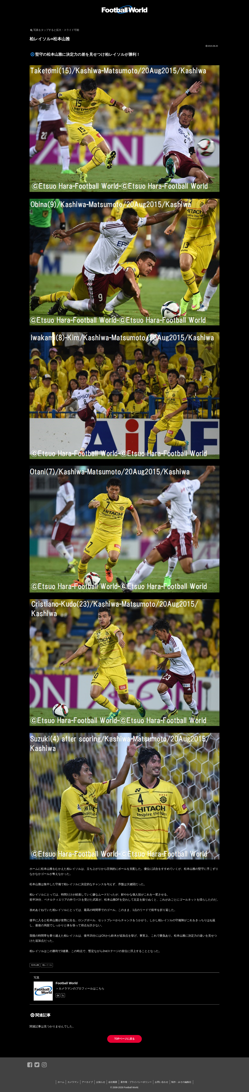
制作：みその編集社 (182, 1082)
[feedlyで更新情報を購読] (58, 995)
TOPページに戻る (124, 1038)
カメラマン (72, 1082)
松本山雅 (35, 965)
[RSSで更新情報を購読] (63, 995)
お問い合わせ (161, 1082)
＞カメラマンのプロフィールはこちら (80, 988)
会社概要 (112, 1082)
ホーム (60, 1082)
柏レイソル (47, 965)
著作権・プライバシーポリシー (136, 1082)
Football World (67, 983)
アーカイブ (87, 1082)
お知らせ (100, 1082)
